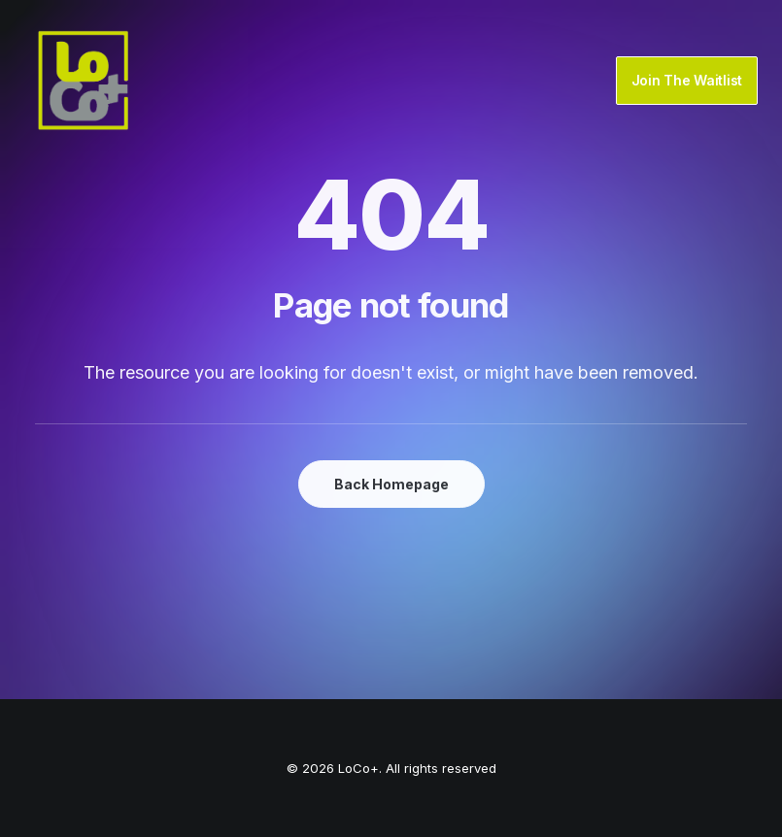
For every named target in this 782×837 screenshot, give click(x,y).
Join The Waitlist (686, 80)
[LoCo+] (83, 80)
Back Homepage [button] (391, 484)
